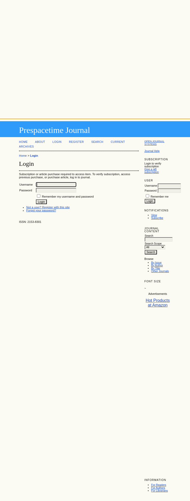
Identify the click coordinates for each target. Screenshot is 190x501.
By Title (155, 268)
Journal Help (152, 151)
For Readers (158, 485)
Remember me (160, 196)
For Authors (158, 487)
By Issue (156, 262)
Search (97, 141)
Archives (26, 146)
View (154, 215)
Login (57, 141)
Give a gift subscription (151, 171)
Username (151, 185)
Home (23, 141)
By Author (157, 265)
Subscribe (157, 218)
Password (151, 190)
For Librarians (159, 490)
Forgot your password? (41, 210)
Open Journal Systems (154, 142)
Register (76, 141)
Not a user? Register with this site (48, 207)
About (40, 141)
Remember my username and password (68, 196)
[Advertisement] (95, 58)
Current (118, 141)
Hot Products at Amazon (158, 302)
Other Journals (160, 271)
